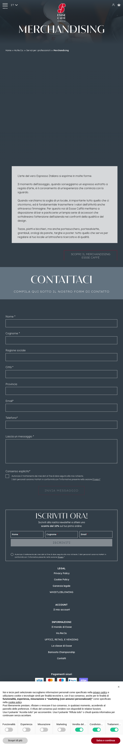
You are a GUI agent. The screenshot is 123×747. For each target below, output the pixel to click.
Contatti (61, 658)
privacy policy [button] (100, 692)
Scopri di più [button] (15, 740)
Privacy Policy (61, 573)
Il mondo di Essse (62, 626)
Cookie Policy (61, 579)
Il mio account (61, 609)
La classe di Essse (61, 645)
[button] (118, 686)
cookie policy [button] (14, 702)
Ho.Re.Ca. (18, 50)
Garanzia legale (61, 585)
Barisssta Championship (61, 652)
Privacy (60, 557)
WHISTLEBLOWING (61, 592)
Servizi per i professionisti (38, 50)
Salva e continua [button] (105, 740)
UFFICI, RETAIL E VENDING (61, 639)
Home (8, 50)
